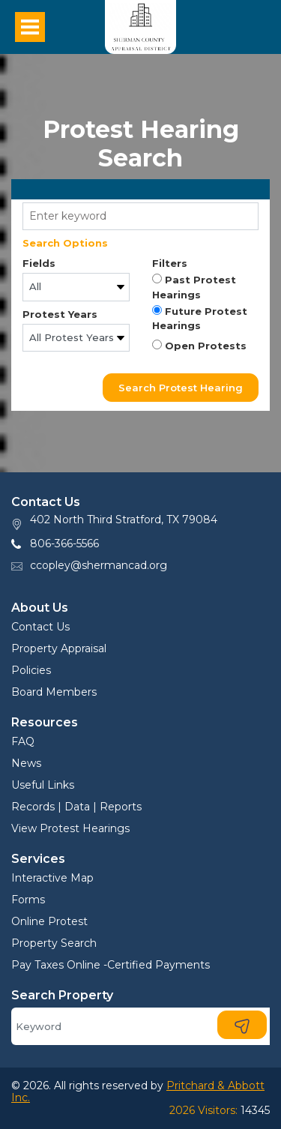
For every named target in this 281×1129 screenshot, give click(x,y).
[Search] (140, 1026)
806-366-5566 (64, 543)
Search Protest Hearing (180, 388)
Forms (28, 899)
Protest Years (59, 314)
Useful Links (42, 785)
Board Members (54, 692)
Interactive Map (52, 878)
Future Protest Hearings (199, 318)
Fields (38, 263)
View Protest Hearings (70, 828)
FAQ (22, 741)
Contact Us (40, 626)
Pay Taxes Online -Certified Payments (110, 965)
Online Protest (49, 921)
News (26, 763)
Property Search (54, 943)
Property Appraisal (58, 648)
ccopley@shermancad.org (98, 565)
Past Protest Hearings (194, 287)
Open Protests (199, 346)
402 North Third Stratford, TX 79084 (123, 519)
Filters (169, 263)
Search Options (65, 243)
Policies (31, 670)
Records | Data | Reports (76, 806)
